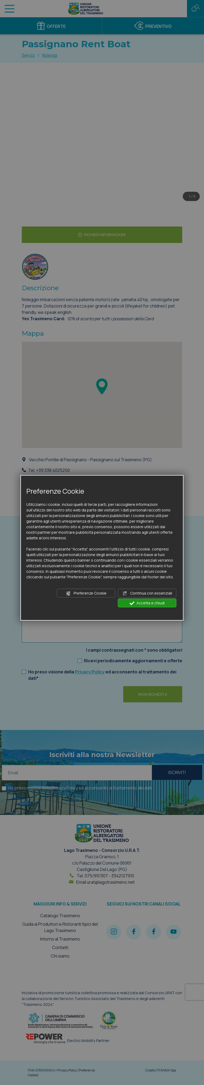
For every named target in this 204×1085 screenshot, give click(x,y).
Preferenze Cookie (86, 593)
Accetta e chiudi (147, 603)
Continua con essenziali (147, 593)
